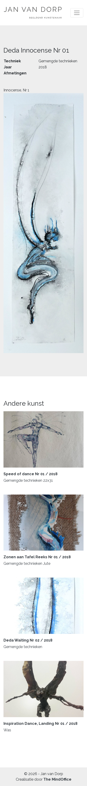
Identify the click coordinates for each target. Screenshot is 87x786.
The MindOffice (57, 779)
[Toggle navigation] (76, 12)
